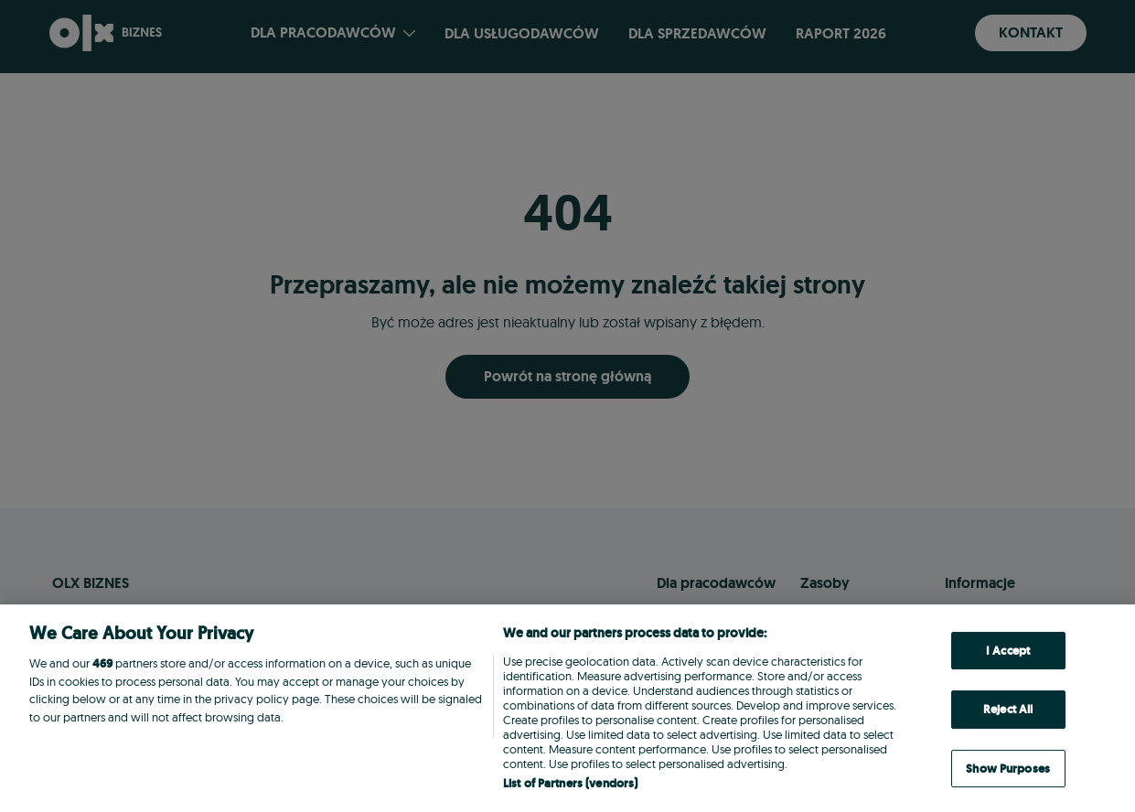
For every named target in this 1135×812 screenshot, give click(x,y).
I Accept (1008, 650)
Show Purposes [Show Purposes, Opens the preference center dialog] (1008, 768)
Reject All (1008, 709)
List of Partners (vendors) (570, 783)
